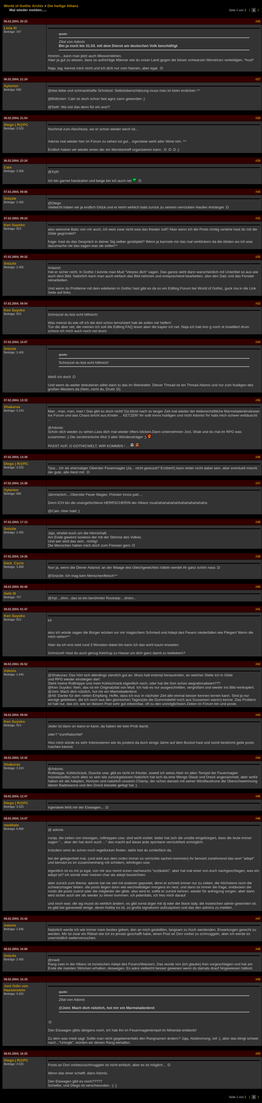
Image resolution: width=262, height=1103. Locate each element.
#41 (257, 609)
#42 (257, 664)
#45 (257, 796)
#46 (257, 818)
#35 (257, 400)
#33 (257, 303)
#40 (257, 586)
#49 (257, 979)
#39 (257, 556)
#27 (257, 79)
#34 (257, 342)
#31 (257, 218)
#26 (257, 21)
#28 (257, 118)
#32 (257, 256)
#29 (257, 160)
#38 (257, 522)
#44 (257, 757)
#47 (257, 918)
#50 (257, 1053)
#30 (257, 191)
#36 (257, 457)
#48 (257, 949)
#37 (257, 483)
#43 (257, 714)
